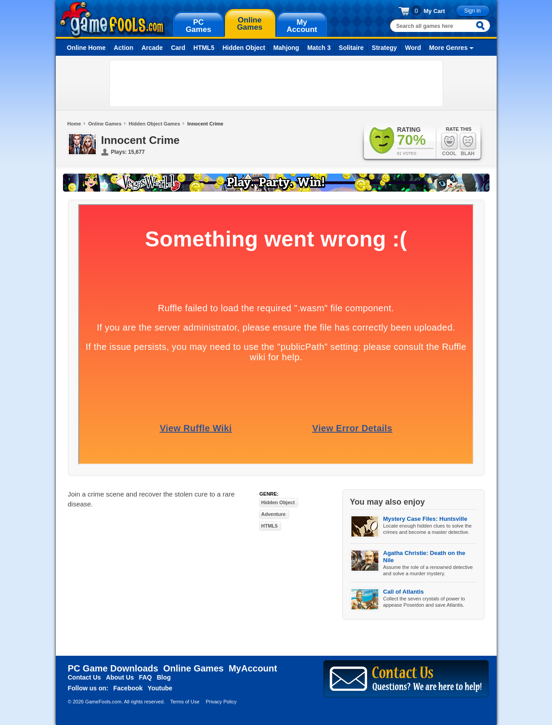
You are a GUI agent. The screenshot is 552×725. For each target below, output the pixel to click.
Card (178, 47)
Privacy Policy (221, 701)
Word (413, 47)
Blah (468, 144)
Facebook (128, 688)
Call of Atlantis (403, 591)
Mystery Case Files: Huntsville (425, 518)
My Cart (434, 11)
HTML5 (204, 47)
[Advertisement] (276, 83)
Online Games (104, 123)
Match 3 (319, 47)
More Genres (448, 47)
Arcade (151, 47)
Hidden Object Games (154, 123)
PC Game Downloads (113, 668)
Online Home (86, 47)
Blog (164, 677)
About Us (120, 677)
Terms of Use (184, 701)
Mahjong (286, 47)
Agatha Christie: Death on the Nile (424, 557)
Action (124, 47)
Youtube (160, 688)
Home (74, 123)
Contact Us (84, 677)
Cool (449, 144)
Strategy (384, 47)
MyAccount (253, 668)
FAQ (145, 677)
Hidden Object (243, 47)
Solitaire (351, 47)
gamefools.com (112, 20)
